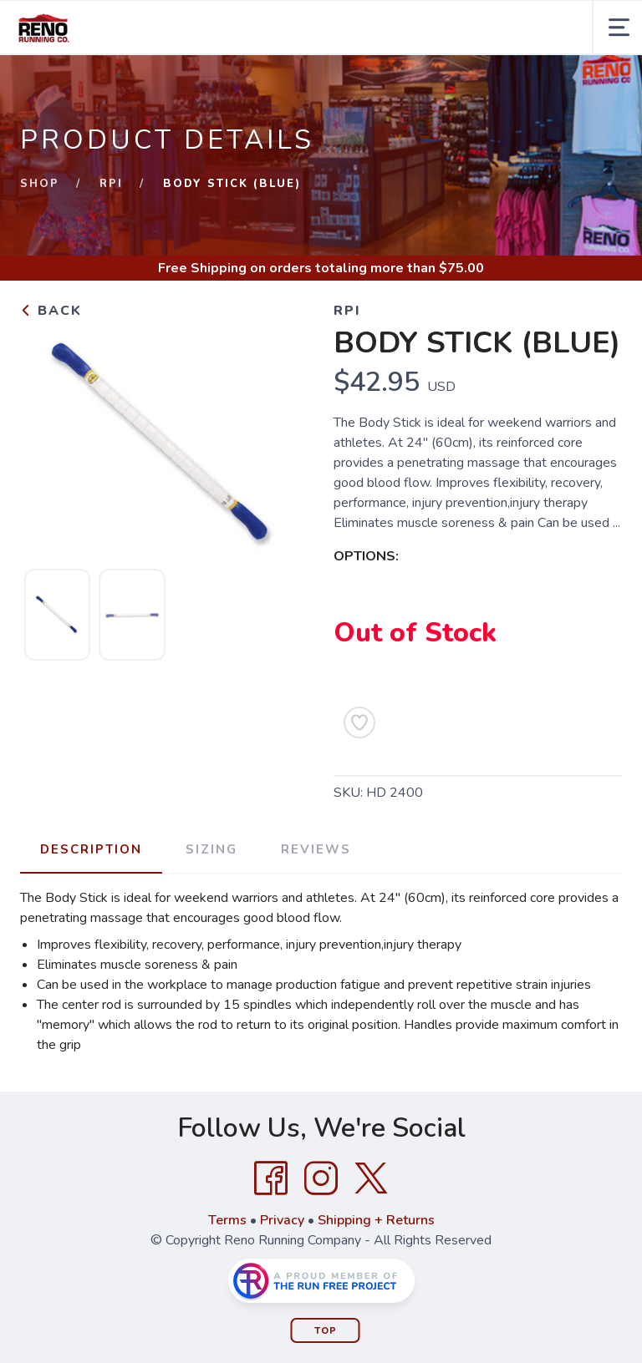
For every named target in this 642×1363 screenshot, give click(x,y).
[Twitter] (371, 1178)
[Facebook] (271, 1178)
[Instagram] (321, 1178)
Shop (39, 183)
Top (325, 1331)
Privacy (282, 1220)
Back (51, 310)
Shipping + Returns (376, 1220)
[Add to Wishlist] (359, 722)
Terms (227, 1220)
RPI (111, 183)
